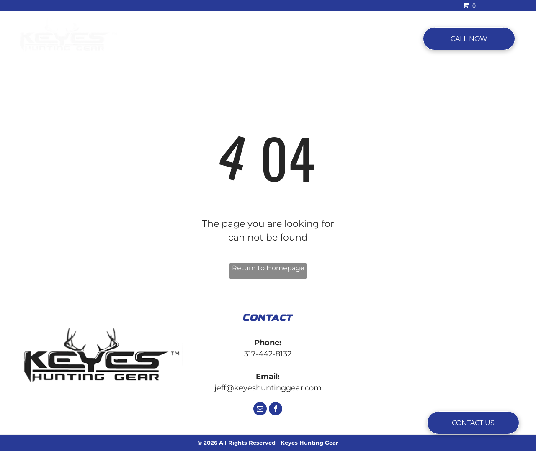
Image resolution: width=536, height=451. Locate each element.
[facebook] (275, 410)
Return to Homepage (268, 268)
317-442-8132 (267, 354)
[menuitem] (171, 39)
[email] (260, 410)
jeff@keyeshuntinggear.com (268, 387)
